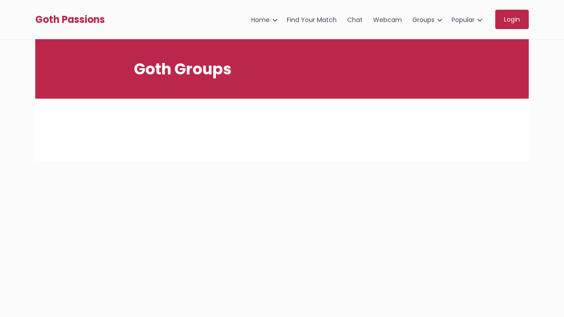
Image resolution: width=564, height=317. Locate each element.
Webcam (387, 19)
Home (260, 19)
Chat (355, 19)
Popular (463, 19)
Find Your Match (312, 19)
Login (512, 19)
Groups (423, 19)
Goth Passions (70, 20)
